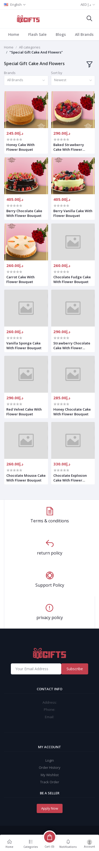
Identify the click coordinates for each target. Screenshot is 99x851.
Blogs (61, 34)
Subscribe (75, 668)
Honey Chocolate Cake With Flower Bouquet (72, 411)
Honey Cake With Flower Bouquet (20, 147)
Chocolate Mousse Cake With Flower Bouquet (26, 478)
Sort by (56, 72)
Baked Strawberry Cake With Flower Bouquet (68, 147)
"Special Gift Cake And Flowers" (36, 52)
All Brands (84, 34)
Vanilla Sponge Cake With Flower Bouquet (23, 345)
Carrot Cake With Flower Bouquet (20, 279)
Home (13, 34)
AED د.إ (86, 4)
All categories (29, 47)
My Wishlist (50, 774)
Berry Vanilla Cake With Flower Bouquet (72, 213)
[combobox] (26, 80)
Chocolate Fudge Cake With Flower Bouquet (72, 279)
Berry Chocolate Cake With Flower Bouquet (24, 213)
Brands (10, 72)
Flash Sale (37, 34)
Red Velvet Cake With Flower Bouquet (24, 411)
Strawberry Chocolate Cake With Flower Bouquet (71, 345)
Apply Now (49, 808)
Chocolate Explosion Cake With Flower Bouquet (70, 478)
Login (49, 760)
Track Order (49, 782)
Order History (49, 767)
